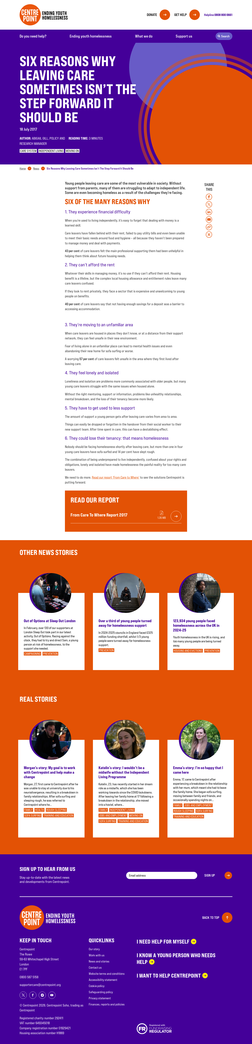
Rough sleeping (56, 810)
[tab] (26, 169)
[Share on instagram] (42, 995)
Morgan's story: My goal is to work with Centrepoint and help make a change (49, 772)
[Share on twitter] (209, 204)
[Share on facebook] (209, 197)
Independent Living (51, 151)
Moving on (72, 151)
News (36, 168)
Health (39, 810)
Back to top (210, 917)
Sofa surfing (32, 815)
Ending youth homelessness (91, 36)
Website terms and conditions (107, 973)
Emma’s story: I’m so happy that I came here (198, 770)
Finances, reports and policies (107, 1004)
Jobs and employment (113, 815)
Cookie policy (96, 986)
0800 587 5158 (29, 977)
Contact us (95, 967)
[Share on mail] (209, 219)
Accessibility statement (103, 980)
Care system (28, 151)
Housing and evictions (188, 651)
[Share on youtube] (51, 995)
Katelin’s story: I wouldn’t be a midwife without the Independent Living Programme (124, 772)
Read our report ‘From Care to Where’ (115, 477)
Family (28, 810)
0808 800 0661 (223, 15)
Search (225, 36)
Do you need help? (33, 36)
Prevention (50, 654)
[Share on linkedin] (209, 212)
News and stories (99, 961)
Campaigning (32, 654)
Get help (180, 15)
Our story (94, 949)
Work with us (96, 955)
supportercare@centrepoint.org (40, 985)
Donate (152, 15)
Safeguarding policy (101, 992)
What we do (143, 36)
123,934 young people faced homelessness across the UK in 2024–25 (196, 625)
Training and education (58, 815)
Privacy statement (100, 998)
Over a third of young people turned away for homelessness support (125, 623)
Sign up (209, 875)
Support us (184, 36)
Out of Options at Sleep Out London (50, 621)
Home (23, 168)
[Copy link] (209, 227)
